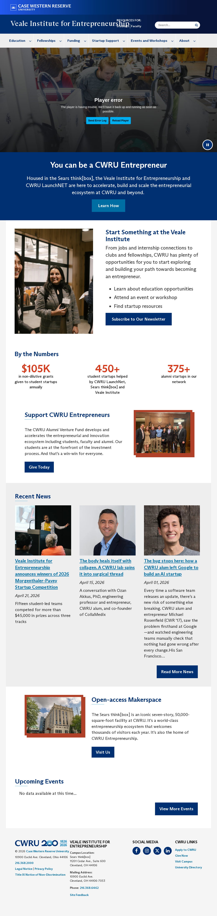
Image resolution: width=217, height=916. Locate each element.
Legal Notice (23, 869)
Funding (77, 41)
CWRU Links (186, 842)
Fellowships (50, 41)
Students (123, 26)
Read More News (177, 671)
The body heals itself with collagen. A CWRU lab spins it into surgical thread (107, 567)
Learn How (108, 205)
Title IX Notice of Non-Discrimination (40, 875)
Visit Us (103, 752)
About (188, 41)
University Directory (188, 867)
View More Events (176, 808)
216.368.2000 (24, 863)
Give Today (39, 467)
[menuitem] (20, 41)
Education (21, 41)
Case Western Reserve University (47, 851)
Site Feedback (79, 895)
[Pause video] (207, 145)
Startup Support (109, 41)
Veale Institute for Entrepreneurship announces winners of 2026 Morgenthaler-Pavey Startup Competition (42, 574)
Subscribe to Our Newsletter (138, 319)
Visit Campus (183, 861)
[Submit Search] (196, 25)
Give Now (181, 855)
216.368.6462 (89, 888)
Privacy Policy (44, 869)
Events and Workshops (153, 41)
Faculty (136, 26)
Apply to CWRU (185, 850)
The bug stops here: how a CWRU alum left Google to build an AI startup (171, 567)
